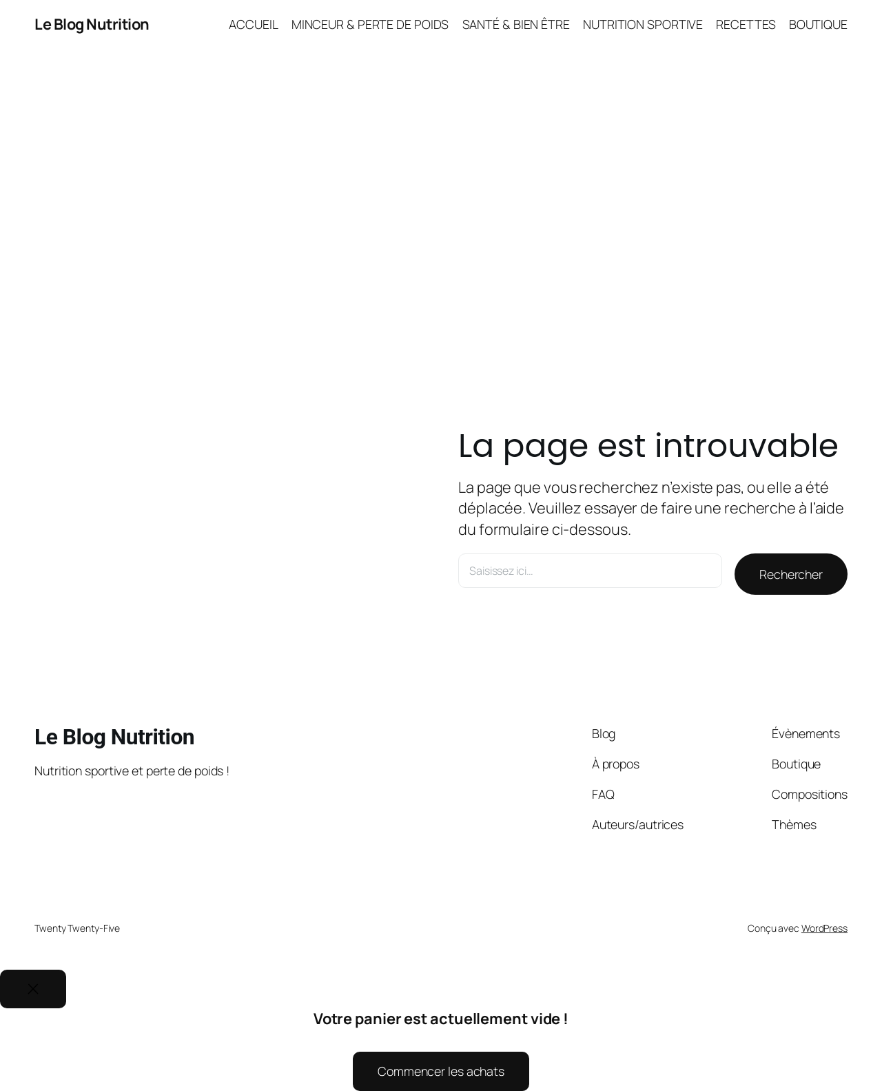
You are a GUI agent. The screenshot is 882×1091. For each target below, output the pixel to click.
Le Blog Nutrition (92, 24)
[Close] (33, 989)
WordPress (824, 928)
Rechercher (791, 574)
